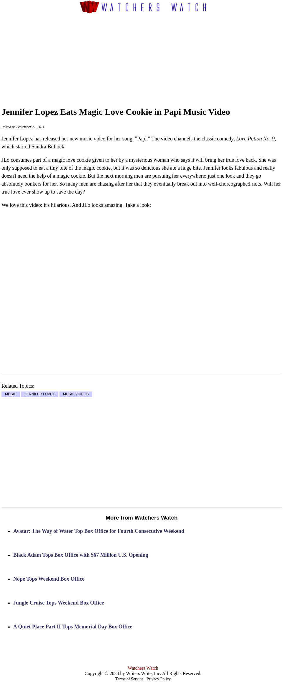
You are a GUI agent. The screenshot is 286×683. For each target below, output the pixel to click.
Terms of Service (129, 679)
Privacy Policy (159, 679)
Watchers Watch (143, 668)
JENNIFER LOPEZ (39, 394)
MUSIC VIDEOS (76, 394)
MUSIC (10, 394)
